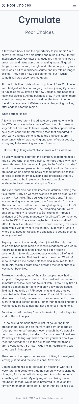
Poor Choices (19, 5)
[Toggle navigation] (74, 5)
